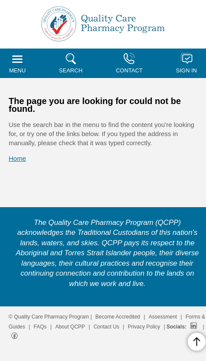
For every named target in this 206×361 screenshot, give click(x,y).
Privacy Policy (144, 327)
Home (17, 158)
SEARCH (70, 63)
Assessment (163, 317)
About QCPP (70, 327)
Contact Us (106, 327)
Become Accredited (117, 317)
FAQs (40, 327)
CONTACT (129, 63)
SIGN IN (186, 63)
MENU (17, 64)
